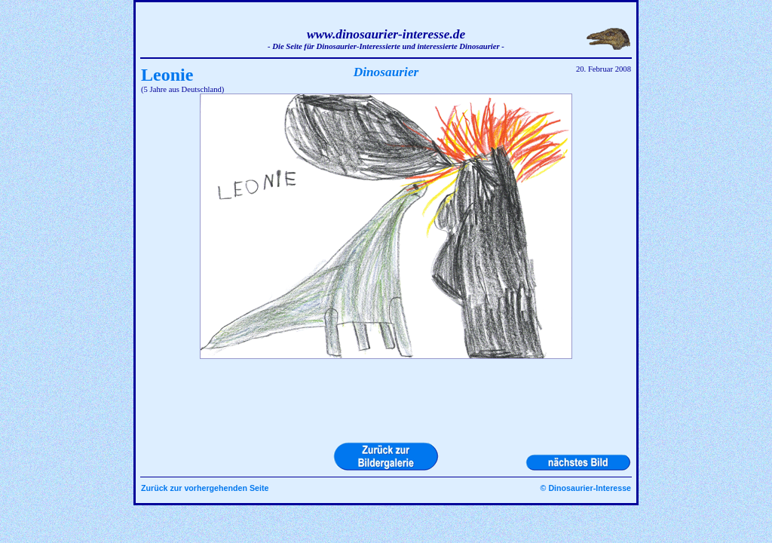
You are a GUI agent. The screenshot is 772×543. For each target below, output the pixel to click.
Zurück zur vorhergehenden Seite (204, 487)
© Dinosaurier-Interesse (586, 487)
